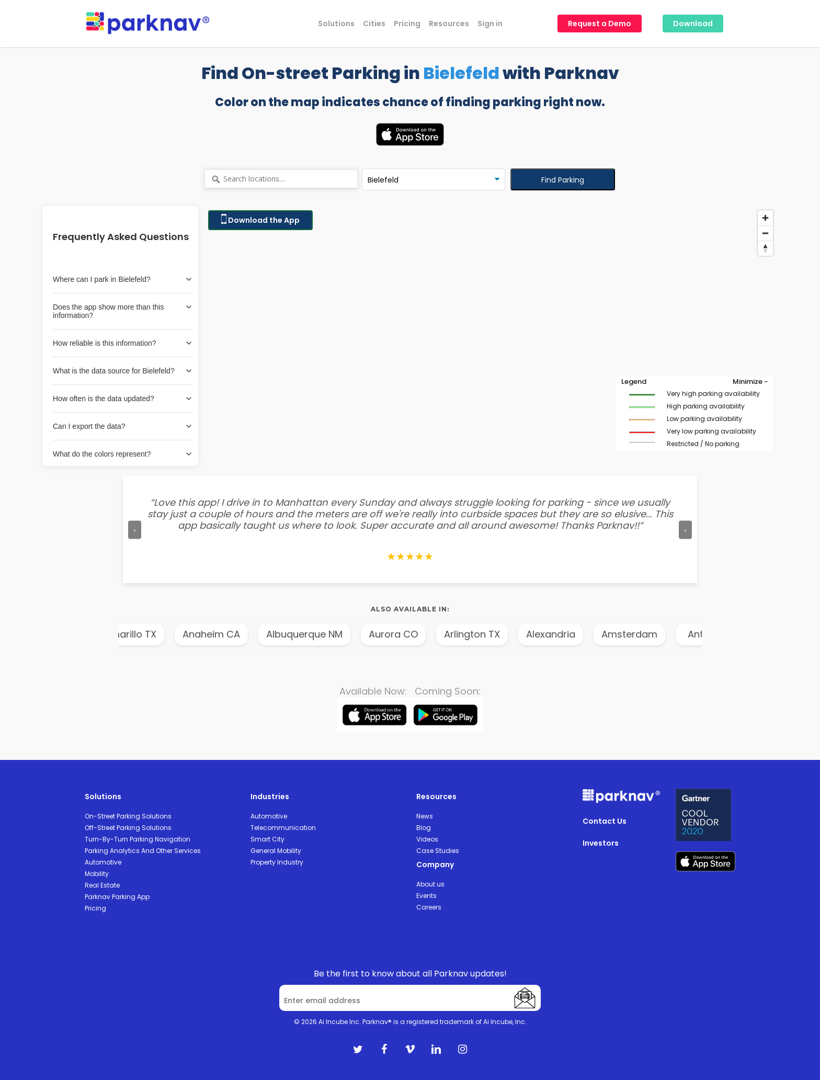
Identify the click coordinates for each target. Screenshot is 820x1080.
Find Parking (562, 180)
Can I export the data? (123, 426)
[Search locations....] (281, 179)
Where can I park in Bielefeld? (123, 279)
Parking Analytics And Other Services (143, 850)
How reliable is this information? (123, 343)
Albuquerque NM (318, 634)
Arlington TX (486, 634)
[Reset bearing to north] (765, 248)
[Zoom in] (765, 217)
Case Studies (437, 850)
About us (430, 884)
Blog (423, 827)
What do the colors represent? (123, 454)
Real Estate (102, 885)
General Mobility (275, 850)
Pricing (95, 908)
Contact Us (605, 821)
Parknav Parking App (117, 896)
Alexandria (564, 634)
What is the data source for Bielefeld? (123, 371)
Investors (601, 843)
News (424, 816)
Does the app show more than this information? (123, 311)
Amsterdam (643, 634)
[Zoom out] (765, 233)
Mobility (97, 873)
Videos (427, 839)
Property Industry (276, 862)
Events (426, 895)
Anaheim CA (225, 634)
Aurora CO (406, 634)
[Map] (490, 336)
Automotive (103, 862)
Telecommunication (283, 827)
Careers (428, 907)
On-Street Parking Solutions (128, 816)
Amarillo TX (144, 634)
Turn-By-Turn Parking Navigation (137, 839)
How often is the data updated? (123, 398)
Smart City (267, 839)
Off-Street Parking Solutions (128, 827)
